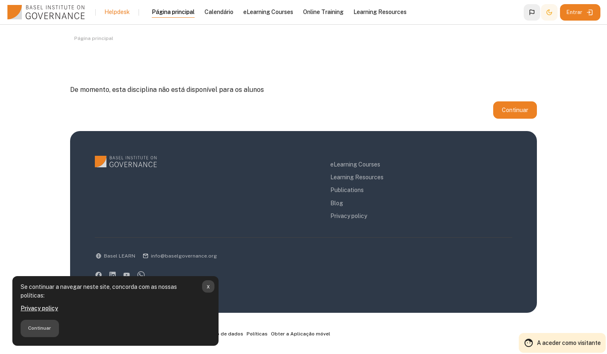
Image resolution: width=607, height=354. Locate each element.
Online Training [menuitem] (323, 12)
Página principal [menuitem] (173, 12)
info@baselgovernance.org (184, 256)
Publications (347, 190)
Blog (336, 203)
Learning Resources (356, 177)
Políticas (257, 334)
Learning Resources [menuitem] (380, 12)
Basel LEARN (119, 256)
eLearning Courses (355, 164)
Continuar (39, 328)
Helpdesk (117, 12)
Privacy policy (39, 308)
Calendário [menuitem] (219, 12)
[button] (532, 12)
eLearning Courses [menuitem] (268, 12)
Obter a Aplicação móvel (300, 334)
